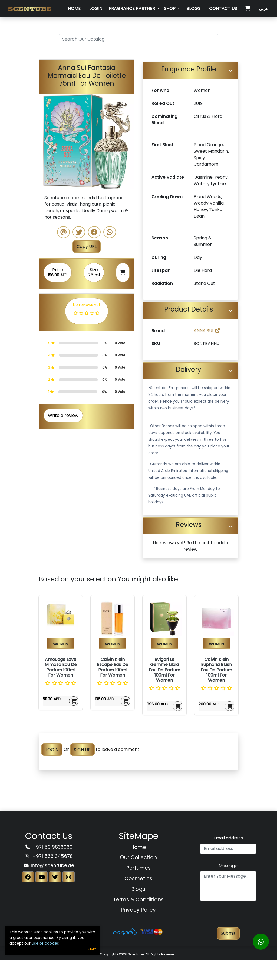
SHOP (170, 8)
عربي (264, 8)
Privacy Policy (138, 910)
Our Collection (138, 857)
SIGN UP (82, 749)
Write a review (63, 415)
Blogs (193, 8)
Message (228, 865)
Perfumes (138, 868)
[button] (46, 141)
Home (74, 8)
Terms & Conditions (138, 899)
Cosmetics (138, 878)
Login (95, 8)
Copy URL (87, 246)
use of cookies (45, 943)
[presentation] (228, 916)
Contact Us (223, 8)
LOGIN (51, 749)
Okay (92, 949)
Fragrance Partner (132, 8)
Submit (228, 933)
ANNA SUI (207, 330)
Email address (228, 838)
